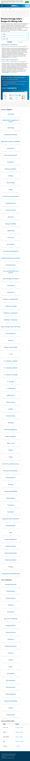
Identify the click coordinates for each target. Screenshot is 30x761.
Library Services (10, 402)
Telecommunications (10, 560)
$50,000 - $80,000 (19, 736)
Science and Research (11, 539)
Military (10, 450)
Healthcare (11, 639)
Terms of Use (4, 756)
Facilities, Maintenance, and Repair (10, 258)
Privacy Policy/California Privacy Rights (8, 755)
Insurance (10, 340)
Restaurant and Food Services (10, 519)
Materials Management (10, 429)
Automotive (10, 162)
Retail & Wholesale (10, 694)
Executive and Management (10, 251)
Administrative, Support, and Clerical (11, 120)
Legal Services (11, 395)
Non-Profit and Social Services (10, 464)
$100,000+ (17, 746)
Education (10, 217)
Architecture (10, 148)
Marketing (10, 423)
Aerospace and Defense (10, 134)
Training (10, 567)
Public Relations (10, 498)
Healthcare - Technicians (10, 320)
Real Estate (10, 512)
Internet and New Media (10, 347)
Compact (20, 42)
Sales (10, 532)
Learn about (9, 88)
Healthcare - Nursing (10, 306)
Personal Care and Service (10, 471)
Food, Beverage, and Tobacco (11, 278)
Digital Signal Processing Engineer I (10, 44)
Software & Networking (10, 701)
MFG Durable (10, 673)
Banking (10, 176)
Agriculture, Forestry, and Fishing (10, 141)
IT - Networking (10, 388)
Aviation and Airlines (10, 169)
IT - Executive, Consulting (11, 375)
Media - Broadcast (11, 436)
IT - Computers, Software (10, 368)
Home (2, 8)
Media (10, 667)
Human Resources (11, 333)
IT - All (10, 354)
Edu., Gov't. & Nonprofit (10, 618)
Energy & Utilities (10, 625)
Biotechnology (11, 182)
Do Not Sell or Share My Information (8, 757)
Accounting (11, 114)
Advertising (11, 128)
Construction (10, 612)
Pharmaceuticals (10, 477)
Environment (10, 244)
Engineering (10, 230)
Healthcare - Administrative (10, 299)
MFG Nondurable (10, 680)
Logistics (10, 409)
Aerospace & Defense (10, 584)
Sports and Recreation (10, 553)
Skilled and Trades (11, 546)
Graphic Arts (10, 292)
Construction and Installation (10, 196)
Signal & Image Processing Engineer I (10, 59)
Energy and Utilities (10, 224)
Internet (10, 660)
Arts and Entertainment (10, 155)
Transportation (10, 715)
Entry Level (11, 237)
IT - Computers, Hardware (10, 361)
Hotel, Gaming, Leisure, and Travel (10, 326)
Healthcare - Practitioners (10, 313)
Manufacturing (11, 416)
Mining (10, 457)
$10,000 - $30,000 (19, 727)
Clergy (10, 189)
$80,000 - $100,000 (19, 741)
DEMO (27, 5)
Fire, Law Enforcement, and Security (10, 271)
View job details (13, 57)
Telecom (10, 708)
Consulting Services (10, 203)
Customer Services (11, 210)
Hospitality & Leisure (10, 646)
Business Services (10, 598)
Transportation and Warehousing (11, 573)
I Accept (27, 2)
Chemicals (11, 605)
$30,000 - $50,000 (19, 732)
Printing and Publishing (10, 491)
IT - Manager (10, 381)
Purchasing (11, 505)
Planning (10, 484)
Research (6, 8)
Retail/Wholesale (10, 525)
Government (10, 285)
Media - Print (10, 443)
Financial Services (11, 265)
